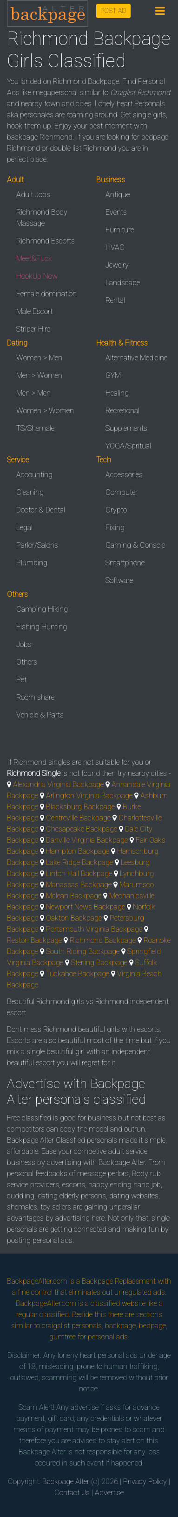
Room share (35, 697)
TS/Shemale (35, 428)
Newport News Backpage (85, 907)
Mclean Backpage (73, 895)
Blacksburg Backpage (80, 806)
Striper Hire (33, 329)
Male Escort (34, 311)
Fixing (115, 527)
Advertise (109, 1492)
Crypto (116, 510)
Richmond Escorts (45, 241)
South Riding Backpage (82, 951)
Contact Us (72, 1492)
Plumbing (31, 562)
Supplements (126, 428)
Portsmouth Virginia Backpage (94, 929)
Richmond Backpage (103, 940)
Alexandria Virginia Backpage (58, 784)
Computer (121, 492)
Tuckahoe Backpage (77, 973)
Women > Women (45, 410)
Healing (117, 393)
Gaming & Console (135, 545)
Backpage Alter (65, 1481)
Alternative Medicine (136, 357)
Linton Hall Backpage (79, 873)
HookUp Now (37, 276)
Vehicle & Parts (40, 714)
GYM (113, 375)
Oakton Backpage (74, 918)
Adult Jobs (33, 194)
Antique (117, 194)
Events (116, 212)
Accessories (124, 474)
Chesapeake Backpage (81, 829)
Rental (115, 300)
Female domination (46, 293)
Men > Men (33, 393)
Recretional (122, 410)
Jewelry (117, 265)
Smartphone (125, 562)
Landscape (122, 282)
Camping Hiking (42, 609)
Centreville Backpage (78, 817)
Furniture (119, 229)
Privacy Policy (145, 1481)
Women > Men (39, 357)
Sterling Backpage (99, 962)
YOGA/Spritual (128, 446)
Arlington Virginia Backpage (89, 795)
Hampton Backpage (77, 851)
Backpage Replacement (119, 1281)
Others (26, 662)
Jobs (24, 644)
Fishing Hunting (41, 626)
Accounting (34, 474)
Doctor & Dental (40, 510)
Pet (21, 679)
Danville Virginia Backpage (87, 840)
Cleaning (30, 492)
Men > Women (39, 375)
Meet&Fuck (34, 258)
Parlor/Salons (37, 545)
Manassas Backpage (79, 884)
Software (119, 580)
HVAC (115, 247)
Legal (24, 527)
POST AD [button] (113, 10)
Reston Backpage (34, 940)
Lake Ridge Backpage (79, 862)
